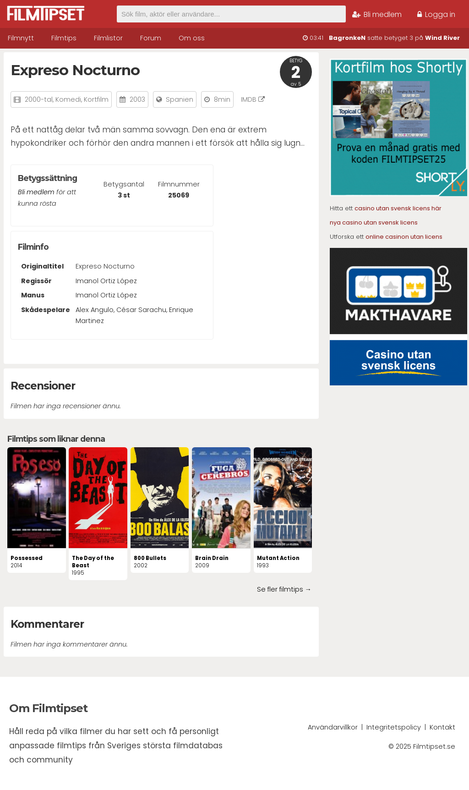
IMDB (253, 99)
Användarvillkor (333, 727)
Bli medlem (377, 14)
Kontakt (442, 727)
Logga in (436, 14)
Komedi (68, 99)
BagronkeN (347, 37)
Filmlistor (108, 38)
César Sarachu (141, 309)
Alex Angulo (95, 309)
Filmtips (63, 38)
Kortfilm (96, 99)
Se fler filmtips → (284, 589)
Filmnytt (21, 38)
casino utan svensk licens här (398, 208)
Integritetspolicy (393, 727)
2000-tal (39, 99)
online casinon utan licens (403, 236)
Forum (150, 38)
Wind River (442, 37)
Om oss (192, 38)
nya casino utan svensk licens (374, 222)
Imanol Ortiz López (106, 280)
